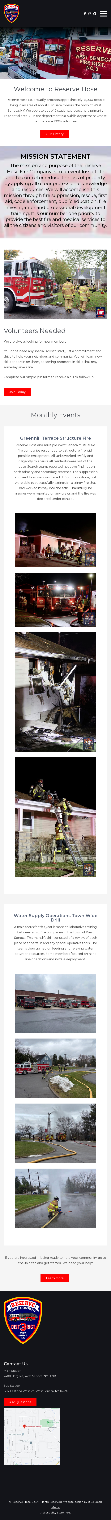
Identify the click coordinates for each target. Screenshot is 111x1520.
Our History (55, 134)
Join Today (17, 392)
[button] (103, 13)
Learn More (55, 1278)
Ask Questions (20, 1402)
